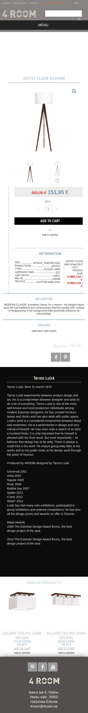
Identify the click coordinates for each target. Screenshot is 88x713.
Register (20, 3)
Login (5, 3)
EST (76, 3)
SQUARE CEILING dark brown (22, 635)
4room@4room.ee (44, 706)
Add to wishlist (50, 234)
